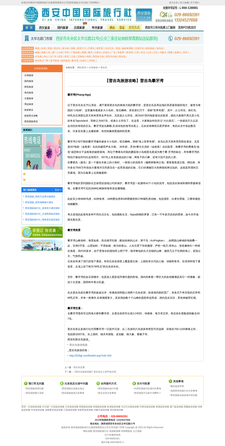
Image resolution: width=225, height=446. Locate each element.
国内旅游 (28, 81)
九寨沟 (97, 52)
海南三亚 (45, 52)
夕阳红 (92, 60)
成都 (37, 52)
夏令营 (75, 60)
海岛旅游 (28, 92)
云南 (60, 52)
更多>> (58, 190)
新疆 (170, 52)
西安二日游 (70, 56)
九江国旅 (137, 431)
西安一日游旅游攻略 (31, 406)
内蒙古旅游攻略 (101, 410)
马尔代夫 (109, 48)
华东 (67, 52)
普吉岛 (57, 48)
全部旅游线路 (41, 68)
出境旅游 (28, 75)
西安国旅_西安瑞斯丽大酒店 (39, 202)
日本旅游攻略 (71, 406)
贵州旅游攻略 (116, 410)
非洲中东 (139, 48)
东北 (143, 52)
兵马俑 (38, 56)
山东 (149, 52)
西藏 (84, 52)
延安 (60, 56)
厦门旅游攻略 (176, 406)
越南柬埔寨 (127, 48)
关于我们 (194, 2)
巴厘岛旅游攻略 (147, 406)
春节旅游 (54, 60)
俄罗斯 (99, 48)
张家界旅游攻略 (85, 410)
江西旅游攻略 (70, 410)
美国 (118, 48)
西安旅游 (28, 87)
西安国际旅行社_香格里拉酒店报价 (42, 219)
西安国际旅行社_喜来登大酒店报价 (42, 208)
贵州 (185, 52)
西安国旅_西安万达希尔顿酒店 (40, 196)
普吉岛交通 (79, 367)
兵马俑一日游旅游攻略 (53, 406)
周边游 (122, 56)
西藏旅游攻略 (190, 406)
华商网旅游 (126, 431)
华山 (46, 56)
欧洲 (43, 48)
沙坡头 (106, 52)
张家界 (121, 52)
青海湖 (129, 52)
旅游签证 (28, 110)
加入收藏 (184, 2)
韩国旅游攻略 (85, 406)
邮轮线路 (150, 48)
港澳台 (177, 52)
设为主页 (173, 2)
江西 (136, 52)
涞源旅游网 (114, 431)
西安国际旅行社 (101, 431)
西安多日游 (98, 56)
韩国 (50, 48)
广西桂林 (75, 52)
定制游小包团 (84, 56)
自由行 (83, 60)
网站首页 (81, 67)
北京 (155, 52)
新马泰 (65, 48)
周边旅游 (28, 104)
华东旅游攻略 (37, 410)
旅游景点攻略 (31, 115)
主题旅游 (28, 98)
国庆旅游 (65, 60)
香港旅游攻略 (162, 406)
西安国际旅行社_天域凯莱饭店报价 (42, 214)
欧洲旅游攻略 (113, 406)
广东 (113, 52)
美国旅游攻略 (99, 406)
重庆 (90, 52)
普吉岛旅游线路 (78, 344)
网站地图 (87, 431)
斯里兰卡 (81, 48)
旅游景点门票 (41, 60)
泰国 (37, 48)
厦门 (54, 52)
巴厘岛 (91, 48)
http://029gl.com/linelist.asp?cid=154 (90, 355)
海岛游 (159, 48)
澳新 (73, 48)
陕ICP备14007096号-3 (112, 442)
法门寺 (53, 56)
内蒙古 (163, 52)
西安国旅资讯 (31, 121)
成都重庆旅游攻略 (54, 410)
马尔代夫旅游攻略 (130, 406)
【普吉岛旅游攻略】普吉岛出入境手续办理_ (95, 371)
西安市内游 (111, 56)
